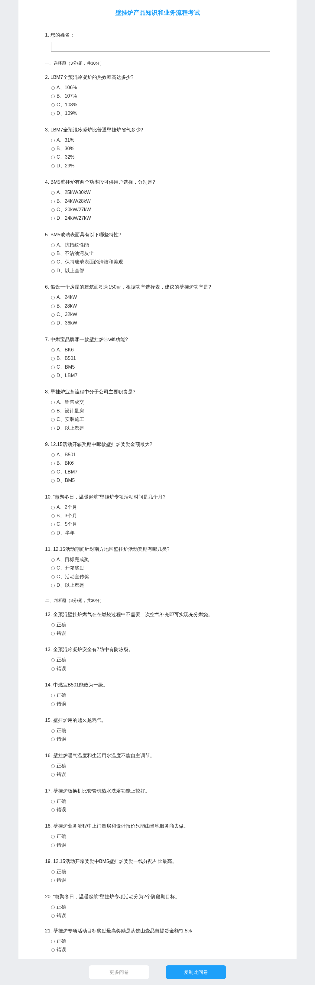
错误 (61, 633)
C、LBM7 (67, 471)
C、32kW (67, 314)
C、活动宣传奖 (73, 576)
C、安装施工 (70, 419)
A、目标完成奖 (73, 559)
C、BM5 (66, 367)
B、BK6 (65, 463)
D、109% (67, 113)
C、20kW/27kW (74, 209)
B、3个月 (67, 515)
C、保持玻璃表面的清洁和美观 (90, 261)
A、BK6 (65, 349)
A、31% (65, 140)
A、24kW (67, 297)
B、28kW (67, 305)
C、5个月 (67, 524)
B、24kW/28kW (74, 201)
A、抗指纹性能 (73, 244)
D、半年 (66, 532)
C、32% (66, 157)
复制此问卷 (196, 972)
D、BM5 (66, 480)
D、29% (66, 165)
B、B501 (66, 358)
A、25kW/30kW (74, 192)
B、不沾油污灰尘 (75, 253)
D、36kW (67, 322)
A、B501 (66, 454)
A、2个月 (67, 507)
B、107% (67, 95)
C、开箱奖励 (70, 567)
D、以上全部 (70, 270)
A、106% (67, 87)
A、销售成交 (70, 402)
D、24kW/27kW (74, 218)
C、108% (67, 104)
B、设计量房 (70, 410)
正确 (61, 624)
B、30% (65, 148)
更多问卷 (119, 972)
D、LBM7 (67, 375)
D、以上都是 (70, 428)
